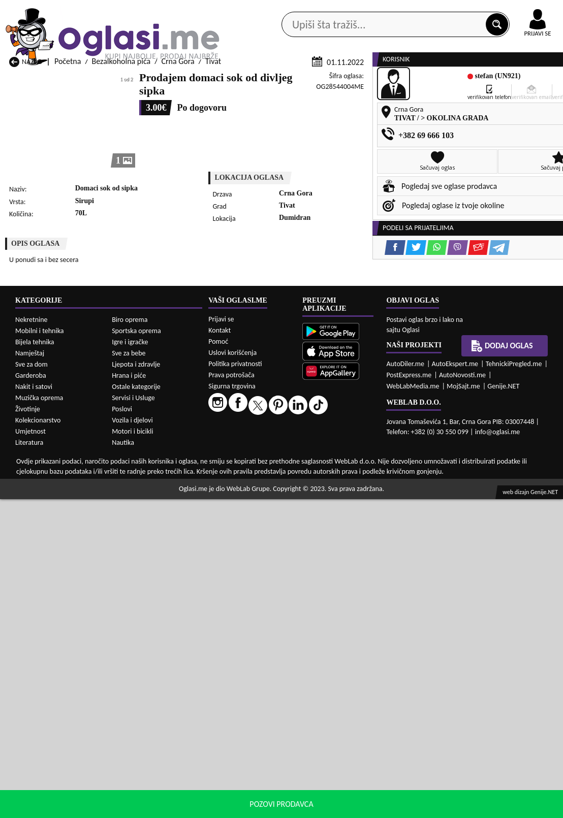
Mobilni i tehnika (39, 649)
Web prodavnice (139, 81)
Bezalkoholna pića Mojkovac (358, 562)
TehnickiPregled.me (514, 682)
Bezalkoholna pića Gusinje (355, 552)
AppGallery (330, 10)
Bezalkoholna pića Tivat (350, 581)
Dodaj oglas (502, 664)
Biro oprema (129, 638)
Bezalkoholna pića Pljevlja (354, 571)
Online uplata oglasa (517, 10)
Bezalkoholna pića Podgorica (156, 581)
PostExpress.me (408, 694)
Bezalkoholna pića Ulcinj (48, 591)
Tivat (213, 194)
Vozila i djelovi (132, 739)
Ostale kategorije (136, 705)
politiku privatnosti (412, 807)
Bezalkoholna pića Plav (248, 571)
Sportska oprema (136, 649)
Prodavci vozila (215, 81)
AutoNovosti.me (462, 694)
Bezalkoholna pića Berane (253, 542)
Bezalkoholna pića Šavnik (151, 591)
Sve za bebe (128, 672)
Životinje (27, 728)
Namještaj (29, 672)
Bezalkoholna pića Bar (146, 542)
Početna (67, 194)
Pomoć (218, 660)
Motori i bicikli (132, 750)
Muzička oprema (39, 716)
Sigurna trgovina (232, 705)
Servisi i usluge (388, 81)
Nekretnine (31, 638)
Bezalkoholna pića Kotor (250, 562)
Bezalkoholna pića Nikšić (49, 571)
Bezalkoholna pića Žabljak (253, 591)
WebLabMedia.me (412, 705)
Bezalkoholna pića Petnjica (153, 571)
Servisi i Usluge (133, 716)
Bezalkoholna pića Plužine (51, 581)
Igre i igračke (130, 661)
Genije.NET (503, 705)
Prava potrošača (231, 694)
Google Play (202, 9)
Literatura (29, 761)
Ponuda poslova (462, 81)
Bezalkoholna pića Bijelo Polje (361, 542)
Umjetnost (30, 750)
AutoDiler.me (405, 682)
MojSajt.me (463, 705)
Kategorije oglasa (60, 81)
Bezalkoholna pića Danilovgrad (261, 552)
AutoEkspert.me (455, 682)
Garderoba (30, 694)
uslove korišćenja (355, 807)
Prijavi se (221, 638)
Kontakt (445, 9)
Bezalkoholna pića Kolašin (152, 562)
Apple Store (266, 9)
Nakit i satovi (33, 705)
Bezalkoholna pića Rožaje (252, 581)
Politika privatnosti (235, 682)
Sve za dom (31, 683)
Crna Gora (177, 194)
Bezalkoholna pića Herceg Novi (59, 562)
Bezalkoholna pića (121, 194)
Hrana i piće (129, 694)
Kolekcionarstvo (37, 739)
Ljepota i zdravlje (136, 683)
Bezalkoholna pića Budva (49, 552)
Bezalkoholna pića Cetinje (152, 552)
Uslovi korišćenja (232, 671)
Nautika (123, 761)
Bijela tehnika (34, 661)
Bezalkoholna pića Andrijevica (58, 542)
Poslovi (122, 728)
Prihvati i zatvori (483, 808)
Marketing (390, 10)
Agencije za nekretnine (302, 81)
